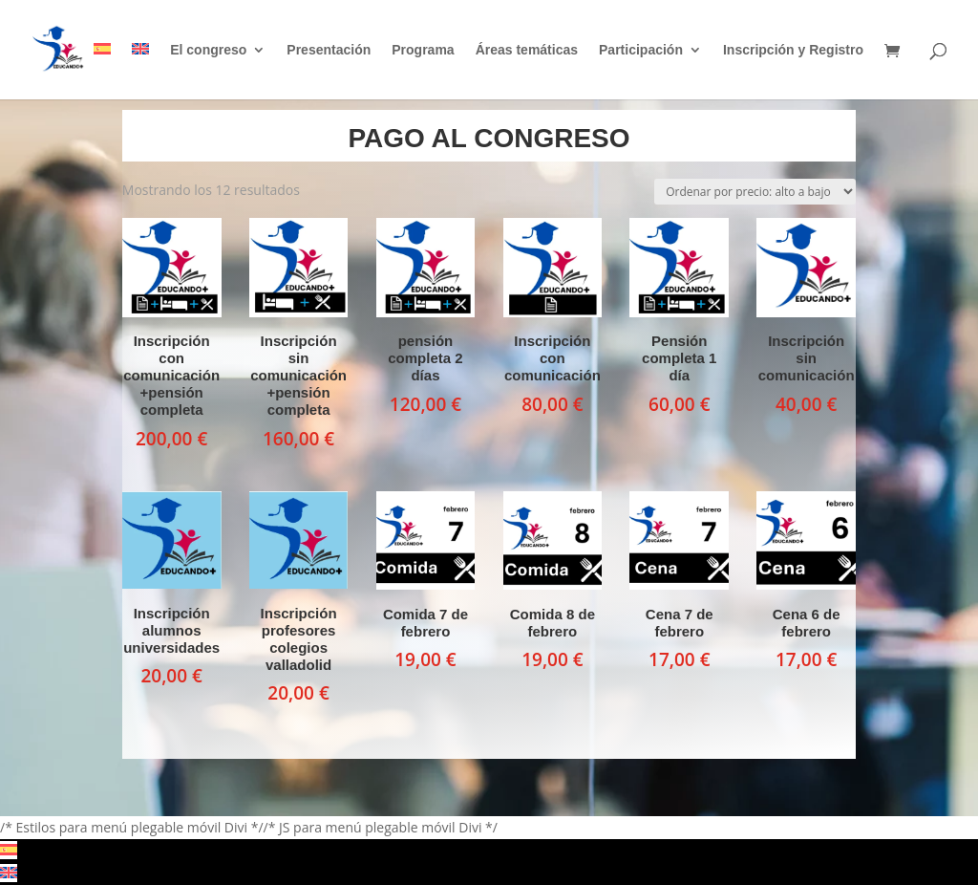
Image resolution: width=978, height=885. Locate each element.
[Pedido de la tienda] (755, 192)
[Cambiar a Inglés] (140, 71)
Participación (641, 50)
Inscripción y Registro (793, 50)
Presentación (329, 50)
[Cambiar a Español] (8, 850)
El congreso (208, 50)
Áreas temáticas (527, 50)
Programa (423, 50)
